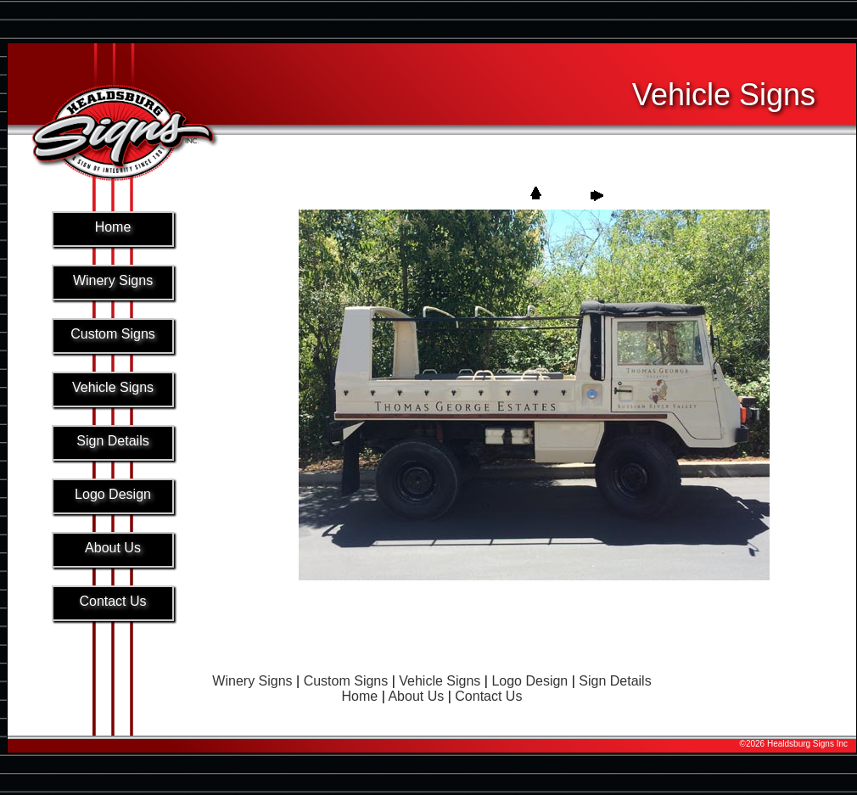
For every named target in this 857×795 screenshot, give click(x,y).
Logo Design (529, 681)
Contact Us (488, 696)
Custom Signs (346, 681)
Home (360, 696)
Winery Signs (252, 681)
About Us (416, 696)
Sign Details (615, 681)
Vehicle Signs (439, 681)
